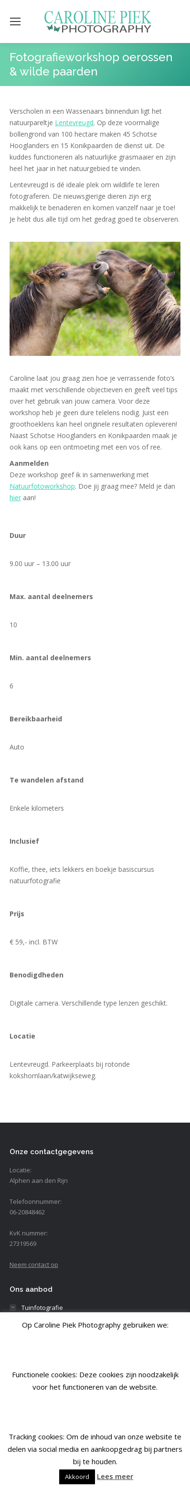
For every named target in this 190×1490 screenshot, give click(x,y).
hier (15, 497)
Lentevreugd (74, 122)
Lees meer (115, 1476)
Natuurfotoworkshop (42, 486)
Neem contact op (34, 1264)
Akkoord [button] (77, 1476)
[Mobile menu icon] (15, 21)
